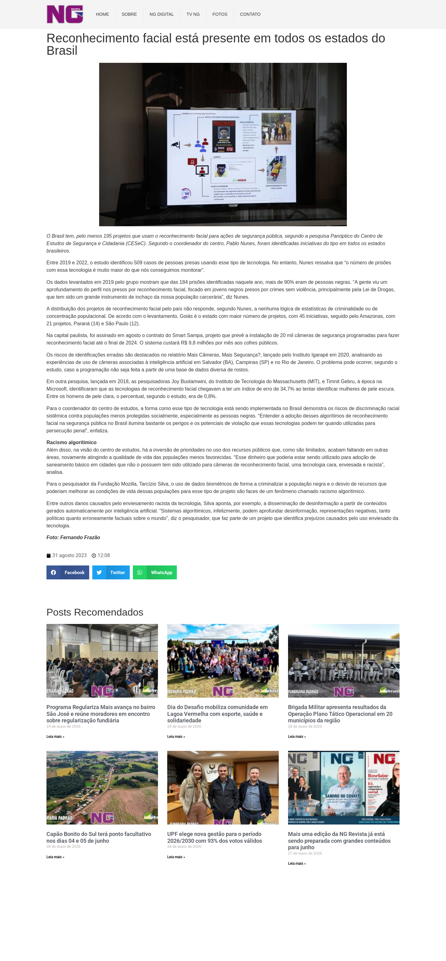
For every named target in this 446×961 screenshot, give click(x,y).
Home (102, 14)
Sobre (129, 14)
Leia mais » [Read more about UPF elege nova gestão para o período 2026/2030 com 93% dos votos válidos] (176, 857)
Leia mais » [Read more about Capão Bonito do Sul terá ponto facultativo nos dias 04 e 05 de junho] (55, 857)
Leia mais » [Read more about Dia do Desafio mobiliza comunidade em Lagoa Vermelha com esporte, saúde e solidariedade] (176, 736)
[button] (67, 572)
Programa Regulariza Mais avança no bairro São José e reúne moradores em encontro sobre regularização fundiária (100, 714)
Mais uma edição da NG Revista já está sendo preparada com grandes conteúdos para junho (339, 841)
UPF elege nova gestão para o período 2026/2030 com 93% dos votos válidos (214, 837)
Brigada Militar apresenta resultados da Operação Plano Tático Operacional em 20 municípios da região (340, 714)
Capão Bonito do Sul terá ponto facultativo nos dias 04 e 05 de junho (98, 837)
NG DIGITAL (162, 14)
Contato (250, 14)
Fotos (219, 14)
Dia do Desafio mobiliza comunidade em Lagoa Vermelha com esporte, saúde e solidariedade (217, 714)
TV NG (193, 14)
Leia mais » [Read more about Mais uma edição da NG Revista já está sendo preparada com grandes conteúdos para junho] (297, 863)
